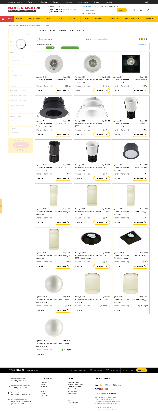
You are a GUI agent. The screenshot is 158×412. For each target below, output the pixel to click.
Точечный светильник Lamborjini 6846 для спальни (130, 81)
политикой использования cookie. (106, 403)
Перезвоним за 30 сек (90, 6)
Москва (58, 6)
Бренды (96, 2)
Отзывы (56, 2)
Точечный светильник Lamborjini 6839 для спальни (92, 81)
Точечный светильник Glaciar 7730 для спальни (92, 300)
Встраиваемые (18, 57)
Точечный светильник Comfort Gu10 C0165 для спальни (129, 256)
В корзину (63, 90)
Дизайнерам (83, 2)
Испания (16, 132)
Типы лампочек (73, 402)
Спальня (50, 48)
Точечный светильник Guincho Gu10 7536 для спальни (52, 124)
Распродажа (44, 389)
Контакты (109, 2)
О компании (46, 378)
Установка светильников (75, 384)
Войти (147, 2)
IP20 (14, 109)
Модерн (15, 72)
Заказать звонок (32, 370)
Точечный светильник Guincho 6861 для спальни (91, 168)
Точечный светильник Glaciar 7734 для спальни (130, 212)
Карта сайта (44, 395)
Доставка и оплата (15, 2)
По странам (44, 387)
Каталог (7, 18)
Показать (20, 145)
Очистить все (142, 44)
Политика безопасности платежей (105, 393)
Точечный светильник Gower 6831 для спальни (130, 168)
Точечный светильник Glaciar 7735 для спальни (53, 212)
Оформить (142, 370)
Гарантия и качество (74, 387)
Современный (17, 75)
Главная (11, 25)
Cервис (71, 378)
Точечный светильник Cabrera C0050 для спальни (52, 300)
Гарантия (31, 2)
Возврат (44, 2)
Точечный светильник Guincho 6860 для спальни (52, 168)
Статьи (70, 400)
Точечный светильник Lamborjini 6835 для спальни (53, 81)
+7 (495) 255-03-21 (61, 11)
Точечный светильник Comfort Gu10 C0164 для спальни (91, 256)
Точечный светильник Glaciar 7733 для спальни (92, 212)
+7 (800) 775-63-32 (61, 9)
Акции (43, 393)
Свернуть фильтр (45, 39)
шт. (126, 370)
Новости (70, 398)
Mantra (15, 121)
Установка (68, 2)
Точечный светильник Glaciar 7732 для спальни (53, 256)
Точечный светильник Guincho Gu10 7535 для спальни (91, 124)
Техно (15, 79)
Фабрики (43, 384)
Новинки (43, 391)
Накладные (16, 60)
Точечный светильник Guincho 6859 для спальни (129, 124)
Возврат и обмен (73, 389)
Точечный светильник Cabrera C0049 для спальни (52, 344)
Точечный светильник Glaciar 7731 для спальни (130, 300)
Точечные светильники (32, 25)
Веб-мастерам (72, 391)
